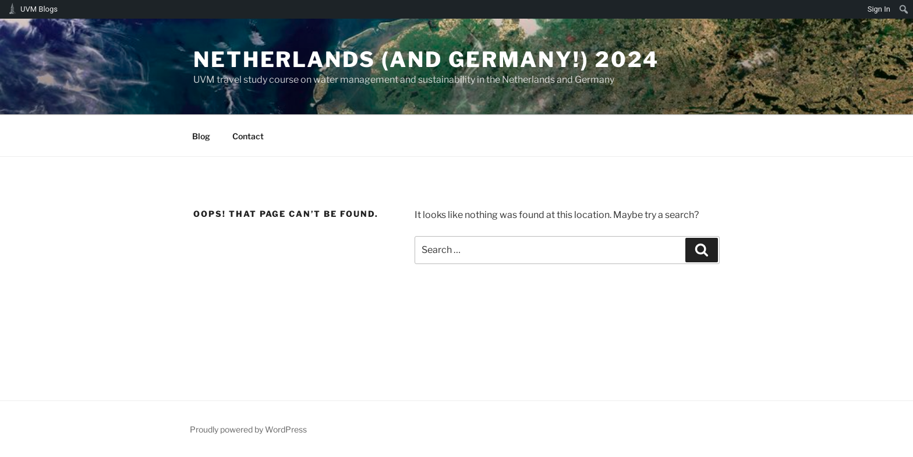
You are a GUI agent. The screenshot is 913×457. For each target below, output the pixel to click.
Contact (248, 136)
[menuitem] (904, 9)
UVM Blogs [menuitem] (39, 9)
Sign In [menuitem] (879, 9)
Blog (201, 136)
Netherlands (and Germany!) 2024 (426, 59)
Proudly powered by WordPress (248, 429)
